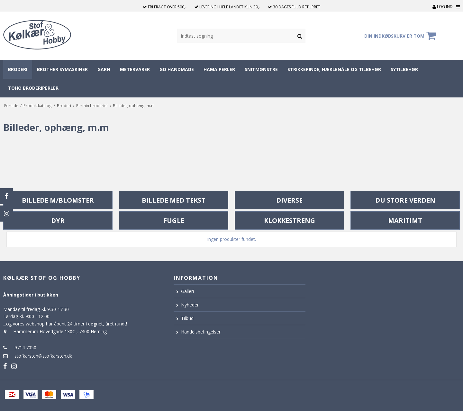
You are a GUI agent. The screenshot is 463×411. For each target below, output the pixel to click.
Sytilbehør (404, 69)
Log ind (442, 6)
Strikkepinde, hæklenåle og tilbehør (334, 69)
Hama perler (219, 69)
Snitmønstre (261, 69)
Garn (103, 69)
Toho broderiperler (33, 88)
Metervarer (135, 69)
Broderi (17, 69)
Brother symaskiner (62, 69)
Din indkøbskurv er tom (401, 36)
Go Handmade (176, 69)
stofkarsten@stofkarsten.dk (43, 356)
